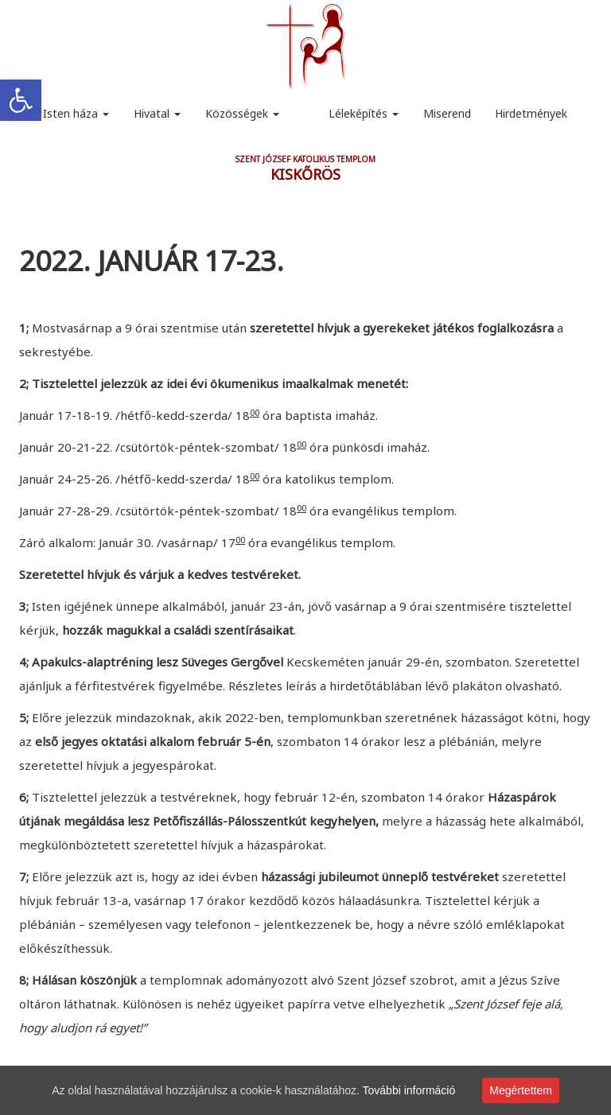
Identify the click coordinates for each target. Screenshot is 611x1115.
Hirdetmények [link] (531, 113)
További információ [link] (409, 1090)
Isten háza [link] (76, 113)
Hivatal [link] (157, 113)
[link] (20, 100)
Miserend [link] (447, 113)
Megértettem (520, 1090)
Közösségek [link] (242, 113)
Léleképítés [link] (364, 113)
